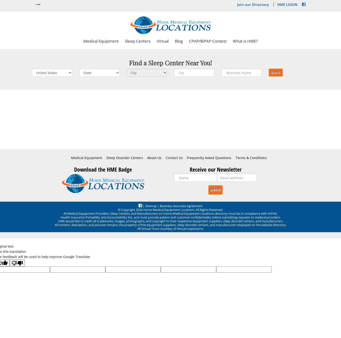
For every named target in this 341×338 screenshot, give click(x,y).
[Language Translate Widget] (38, 4)
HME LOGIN (287, 4)
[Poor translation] (17, 263)
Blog (179, 41)
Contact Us (174, 158)
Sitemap (151, 206)
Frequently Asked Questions (209, 158)
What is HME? (245, 41)
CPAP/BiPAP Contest (208, 41)
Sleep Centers (138, 41)
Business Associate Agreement (181, 206)
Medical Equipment (101, 41)
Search (275, 72)
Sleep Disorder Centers (124, 158)
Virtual (163, 41)
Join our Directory (253, 4)
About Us (154, 158)
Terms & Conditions (251, 158)
